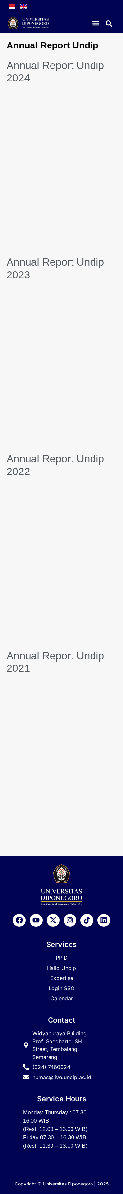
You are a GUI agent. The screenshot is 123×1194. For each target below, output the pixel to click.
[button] (95, 23)
